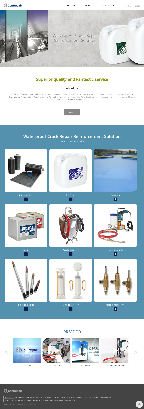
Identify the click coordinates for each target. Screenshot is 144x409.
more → (72, 112)
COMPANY (70, 6)
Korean (137, 6)
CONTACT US (108, 6)
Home (128, 6)
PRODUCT (88, 6)
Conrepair (13, 6)
